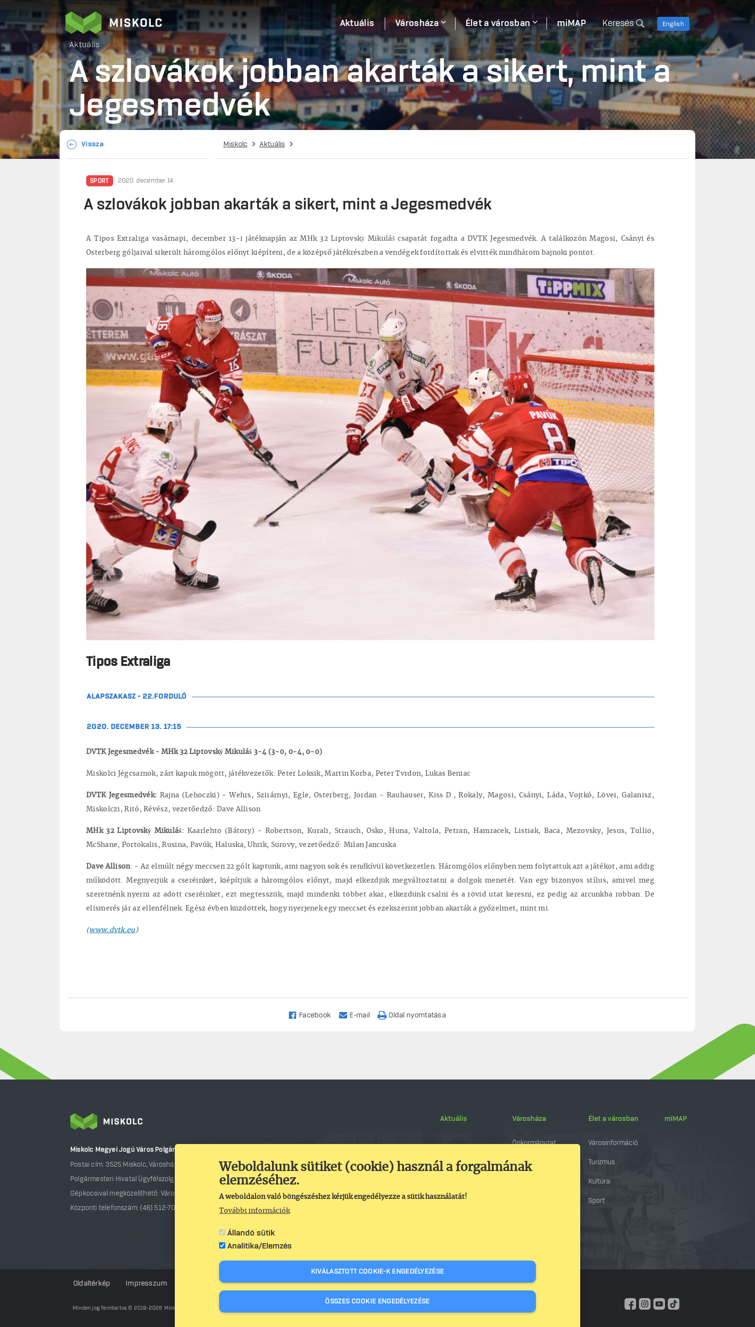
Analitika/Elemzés (259, 1246)
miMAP (675, 1119)
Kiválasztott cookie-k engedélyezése (377, 1271)
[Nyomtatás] (416, 1015)
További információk (254, 1211)
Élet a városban (613, 1119)
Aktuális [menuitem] (357, 23)
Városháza (529, 1119)
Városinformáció (613, 1142)
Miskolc (235, 144)
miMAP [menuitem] (571, 23)
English (673, 24)
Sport (99, 181)
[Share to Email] (358, 1015)
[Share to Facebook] (314, 1015)
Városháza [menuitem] (417, 23)
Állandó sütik (251, 1233)
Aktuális (272, 144)
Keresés (618, 23)
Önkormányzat (534, 1142)
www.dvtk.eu (112, 930)
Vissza (92, 144)
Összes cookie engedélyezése (377, 1301)
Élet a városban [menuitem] (498, 23)
